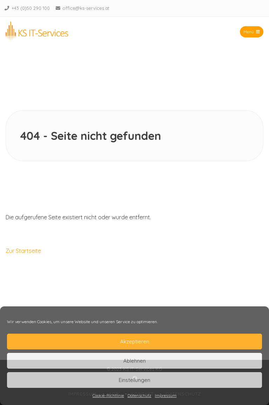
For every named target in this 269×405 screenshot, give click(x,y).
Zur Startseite (23, 250)
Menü (251, 31)
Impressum (166, 395)
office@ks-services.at (85, 8)
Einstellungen (134, 380)
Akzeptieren (134, 341)
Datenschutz (139, 395)
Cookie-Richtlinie (108, 395)
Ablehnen (134, 360)
